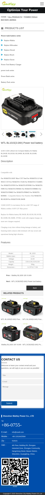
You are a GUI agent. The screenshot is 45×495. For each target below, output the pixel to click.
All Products (15, 17)
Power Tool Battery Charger (11, 64)
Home (3, 17)
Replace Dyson (9, 60)
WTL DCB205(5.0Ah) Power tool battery (26, 281)
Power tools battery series (11, 36)
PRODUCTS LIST (14, 28)
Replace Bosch (9, 55)
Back (35, 288)
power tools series (7, 70)
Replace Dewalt (9, 50)
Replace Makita (9, 40)
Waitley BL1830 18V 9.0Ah (22, 275)
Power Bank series (8, 76)
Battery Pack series (8, 82)
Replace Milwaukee (11, 45)
